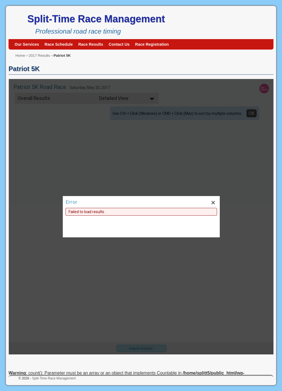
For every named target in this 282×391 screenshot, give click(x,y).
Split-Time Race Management (96, 19)
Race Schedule (59, 44)
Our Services (27, 44)
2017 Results (39, 55)
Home (20, 55)
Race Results (90, 44)
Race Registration (152, 44)
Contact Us (119, 44)
